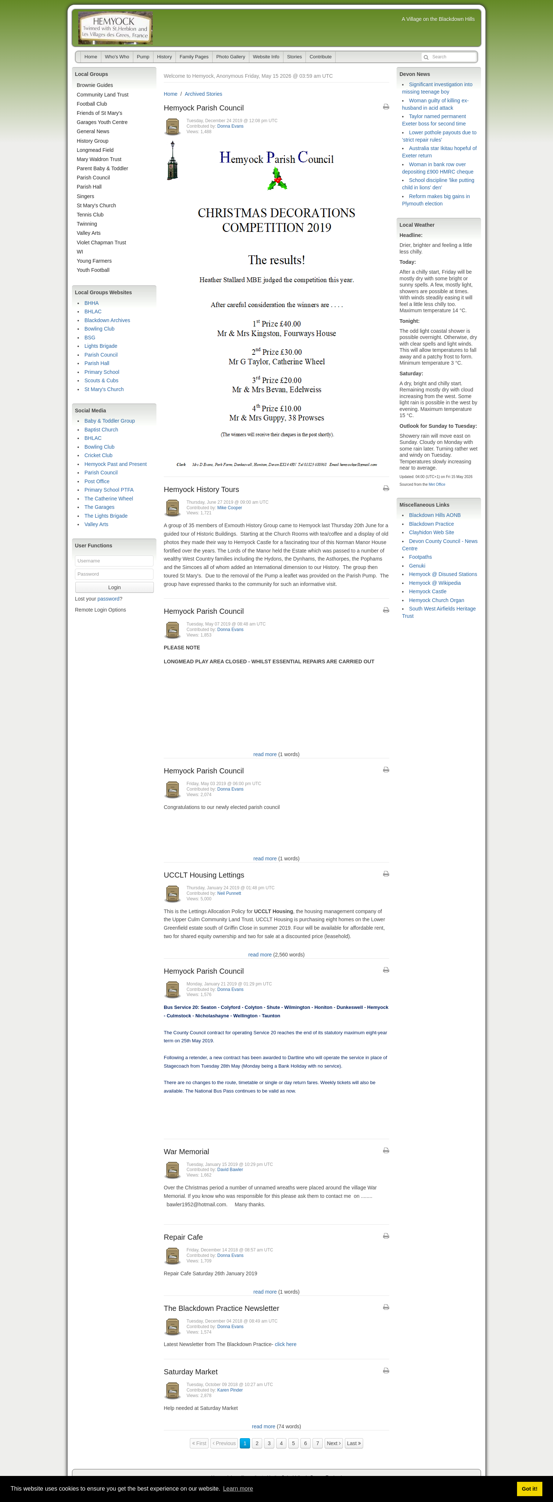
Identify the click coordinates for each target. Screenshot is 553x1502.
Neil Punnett (229, 893)
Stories (294, 56)
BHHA (91, 303)
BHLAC (93, 311)
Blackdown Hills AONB (435, 515)
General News (93, 131)
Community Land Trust (103, 95)
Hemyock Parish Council (204, 108)
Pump (143, 56)
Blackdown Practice (431, 524)
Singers (85, 196)
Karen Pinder (230, 1390)
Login (114, 587)
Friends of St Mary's (99, 113)
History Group (92, 141)
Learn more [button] (238, 1488)
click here (285, 1344)
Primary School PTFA (109, 490)
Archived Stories (203, 94)
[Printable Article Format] (386, 106)
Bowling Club (99, 329)
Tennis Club (90, 215)
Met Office (437, 484)
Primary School (101, 372)
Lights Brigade (101, 346)
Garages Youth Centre (102, 122)
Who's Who (117, 56)
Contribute (321, 56)
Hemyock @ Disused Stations (443, 574)
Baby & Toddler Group (109, 421)
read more (265, 754)
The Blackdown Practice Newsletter (221, 1308)
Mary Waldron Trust (99, 159)
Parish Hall (89, 187)
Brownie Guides (95, 85)
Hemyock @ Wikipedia (435, 583)
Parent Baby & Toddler (102, 168)
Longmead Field (95, 150)
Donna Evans (230, 126)
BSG (89, 337)
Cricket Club (98, 455)
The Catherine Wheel (108, 499)
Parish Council (93, 178)
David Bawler (230, 1169)
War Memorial (186, 1152)
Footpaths (420, 557)
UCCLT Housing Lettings (204, 875)
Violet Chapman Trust (101, 242)
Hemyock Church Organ (436, 600)
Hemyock (115, 27)
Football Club (92, 104)
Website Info (266, 56)
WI (80, 252)
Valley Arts (89, 233)
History (164, 56)
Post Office (96, 481)
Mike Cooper (229, 507)
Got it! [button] (529, 1489)
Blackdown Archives (107, 320)
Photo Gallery (230, 56)
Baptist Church (101, 430)
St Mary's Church (96, 205)
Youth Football (93, 270)
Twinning (87, 224)
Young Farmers (94, 261)
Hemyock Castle (428, 591)
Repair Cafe (183, 1237)
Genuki (417, 566)
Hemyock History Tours (201, 489)
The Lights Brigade (106, 516)
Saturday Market (191, 1372)
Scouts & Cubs (101, 380)
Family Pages (194, 56)
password (108, 599)
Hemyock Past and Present (115, 464)
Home (90, 56)
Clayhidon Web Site (431, 532)
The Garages (99, 507)
